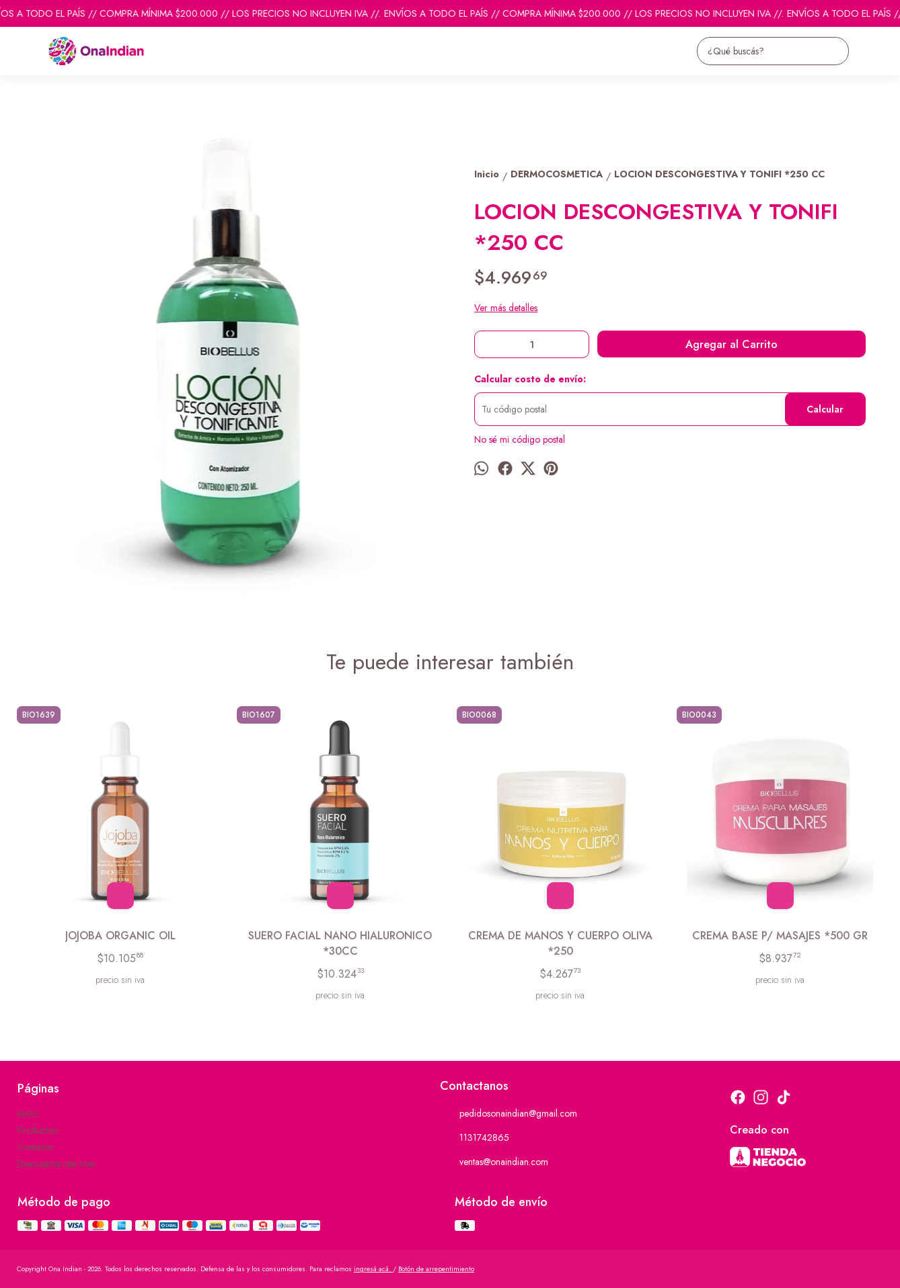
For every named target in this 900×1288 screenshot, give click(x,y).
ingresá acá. (373, 1269)
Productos (37, 1130)
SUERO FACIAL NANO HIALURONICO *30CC (340, 943)
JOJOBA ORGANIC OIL (120, 935)
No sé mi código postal (519, 439)
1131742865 (474, 1138)
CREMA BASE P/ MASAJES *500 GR (780, 935)
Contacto (35, 1147)
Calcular (825, 409)
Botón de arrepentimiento (436, 1269)
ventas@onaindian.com (494, 1162)
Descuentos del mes (56, 1163)
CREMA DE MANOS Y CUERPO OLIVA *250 (560, 943)
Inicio (27, 1113)
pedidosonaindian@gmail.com (508, 1114)
